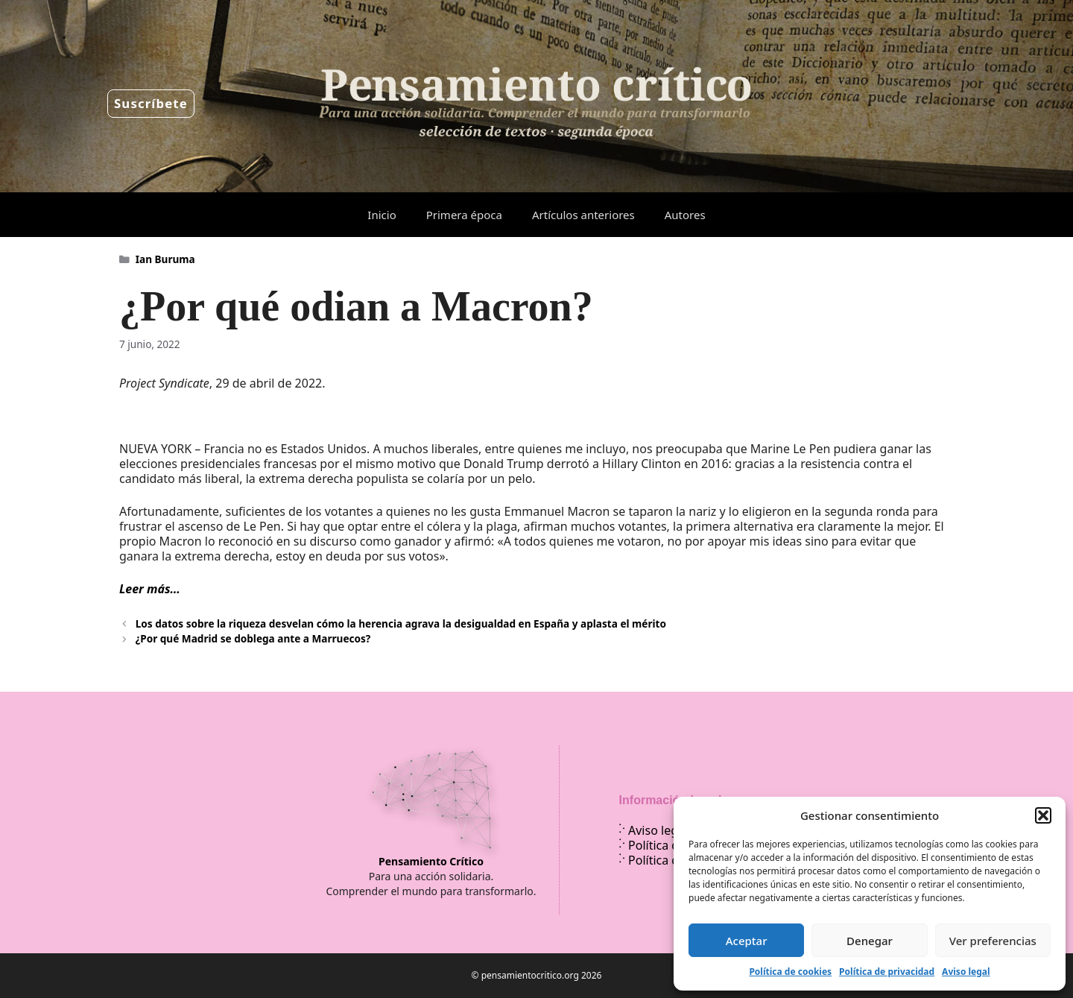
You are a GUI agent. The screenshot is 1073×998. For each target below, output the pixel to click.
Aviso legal (966, 971)
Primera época (464, 214)
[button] (1043, 815)
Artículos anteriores (583, 214)
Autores (685, 214)
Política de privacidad (886, 971)
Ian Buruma (165, 259)
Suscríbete (151, 103)
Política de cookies (790, 971)
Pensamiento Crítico (431, 861)
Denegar (869, 940)
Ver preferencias (992, 940)
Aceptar (746, 940)
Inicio (381, 214)
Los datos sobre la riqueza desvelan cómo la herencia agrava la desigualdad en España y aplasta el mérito (401, 623)
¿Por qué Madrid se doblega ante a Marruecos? (253, 638)
